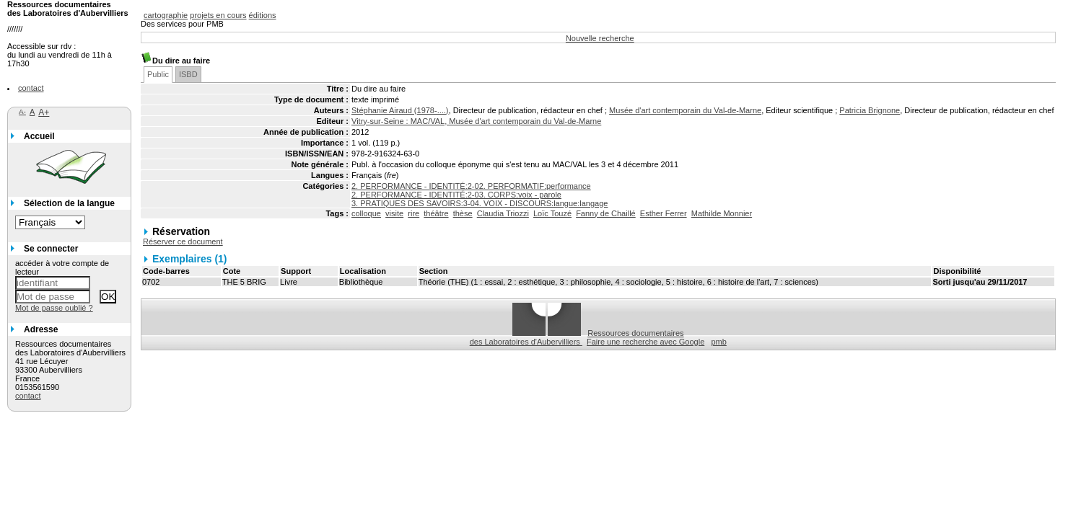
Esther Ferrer (663, 213)
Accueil (39, 136)
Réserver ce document (183, 241)
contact (30, 88)
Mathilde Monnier (721, 213)
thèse (463, 213)
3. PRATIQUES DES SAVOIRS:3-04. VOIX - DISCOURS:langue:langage (479, 203)
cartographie (166, 15)
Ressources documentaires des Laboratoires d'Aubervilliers (577, 337)
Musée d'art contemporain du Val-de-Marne (685, 110)
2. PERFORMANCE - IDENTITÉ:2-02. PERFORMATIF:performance (471, 186)
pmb (718, 341)
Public (158, 74)
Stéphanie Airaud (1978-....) (400, 110)
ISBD (188, 74)
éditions (262, 15)
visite (394, 213)
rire (413, 213)
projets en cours (218, 15)
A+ (43, 112)
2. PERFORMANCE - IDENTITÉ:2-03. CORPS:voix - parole (456, 194)
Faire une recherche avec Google (645, 341)
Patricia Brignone (869, 110)
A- (22, 111)
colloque (366, 213)
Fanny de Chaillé (606, 213)
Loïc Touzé (552, 213)
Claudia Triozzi (503, 213)
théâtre (436, 213)
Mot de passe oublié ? (54, 307)
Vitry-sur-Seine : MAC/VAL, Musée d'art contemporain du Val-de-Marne (476, 121)
